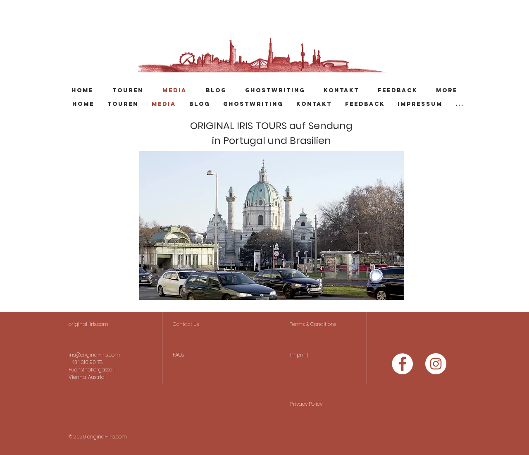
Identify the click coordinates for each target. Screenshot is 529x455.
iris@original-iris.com (94, 354)
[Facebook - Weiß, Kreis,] (402, 363)
